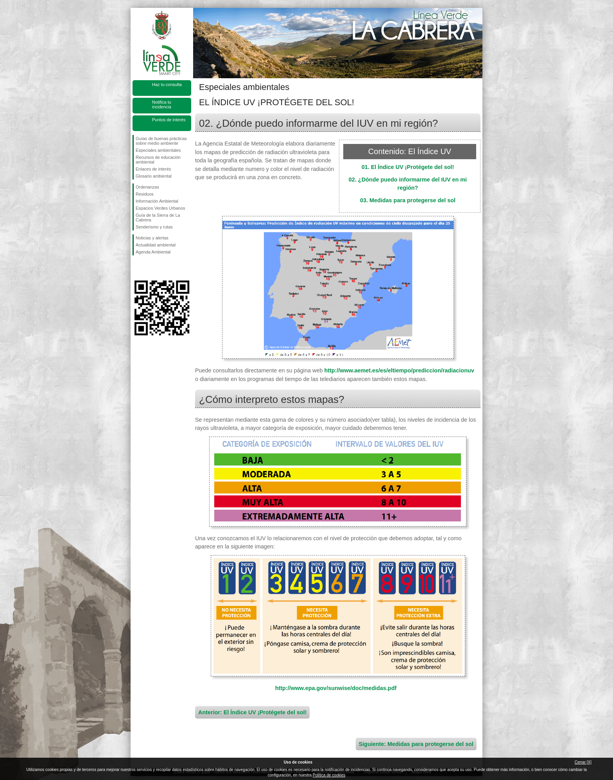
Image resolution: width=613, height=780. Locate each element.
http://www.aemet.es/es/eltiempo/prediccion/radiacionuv (399, 370)
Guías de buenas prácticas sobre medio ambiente (161, 141)
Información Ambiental (157, 201)
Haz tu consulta (167, 84)
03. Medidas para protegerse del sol (407, 200)
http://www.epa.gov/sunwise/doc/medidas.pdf (336, 688)
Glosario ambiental (154, 176)
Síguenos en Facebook (137, 268)
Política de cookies (329, 775)
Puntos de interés (169, 119)
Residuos (145, 194)
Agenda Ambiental (153, 252)
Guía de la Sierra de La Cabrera (158, 217)
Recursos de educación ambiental (158, 159)
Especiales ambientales (158, 150)
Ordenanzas (147, 187)
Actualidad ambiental (156, 245)
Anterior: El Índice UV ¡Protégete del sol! (252, 712)
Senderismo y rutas (154, 227)
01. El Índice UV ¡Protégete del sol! (408, 167)
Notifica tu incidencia (161, 104)
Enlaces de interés (153, 169)
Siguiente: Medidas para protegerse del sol (416, 744)
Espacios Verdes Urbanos (160, 208)
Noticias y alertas (152, 237)
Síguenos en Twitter (150, 268)
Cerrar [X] (583, 762)
